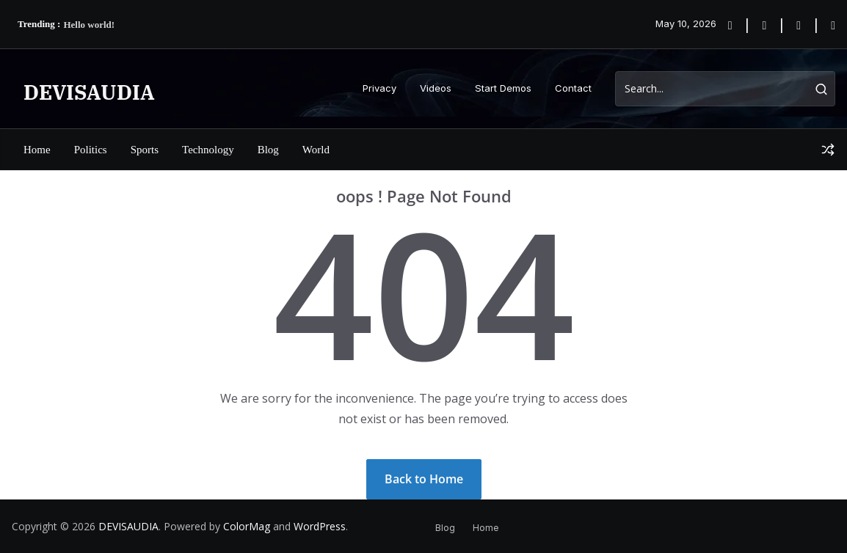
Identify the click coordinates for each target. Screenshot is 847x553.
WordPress (320, 526)
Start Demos (503, 88)
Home (37, 149)
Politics (90, 149)
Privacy (379, 88)
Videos (435, 88)
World (316, 149)
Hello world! (88, 24)
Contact (573, 88)
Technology (208, 149)
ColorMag (246, 526)
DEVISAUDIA (89, 92)
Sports (145, 149)
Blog (268, 149)
